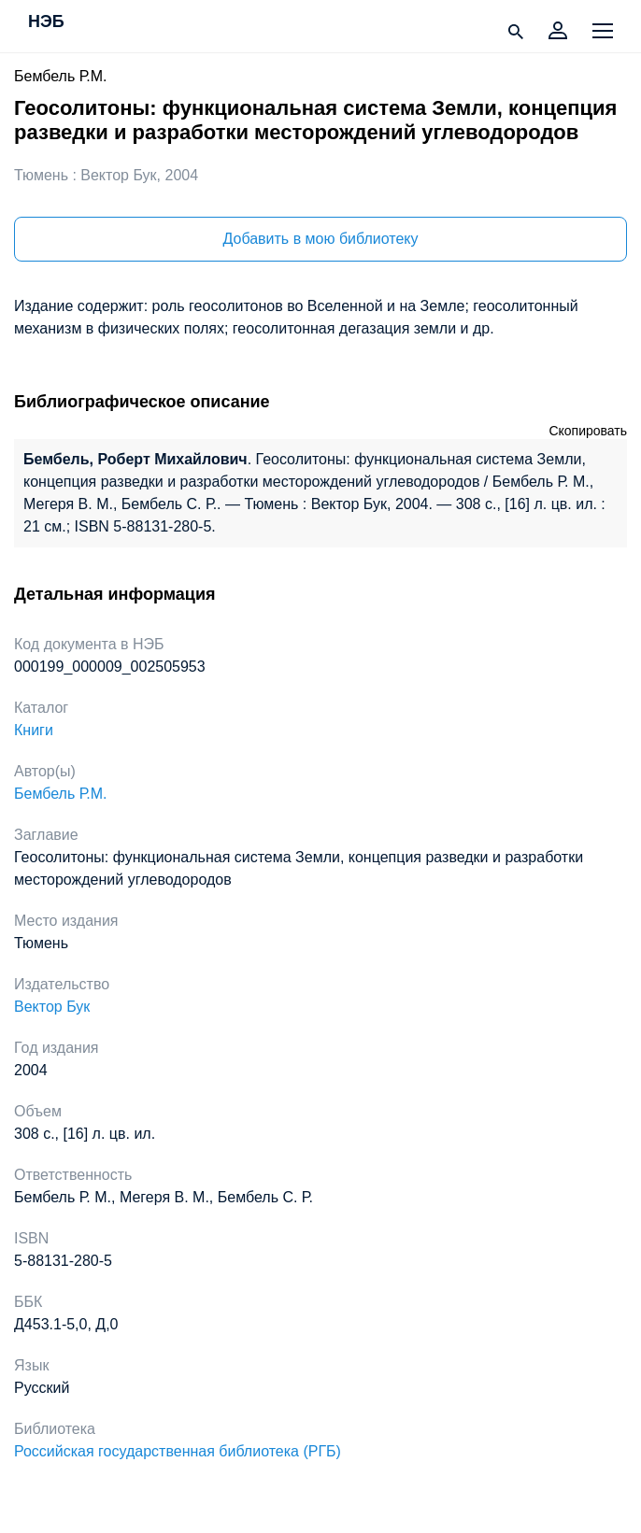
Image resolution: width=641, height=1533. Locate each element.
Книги (33, 730)
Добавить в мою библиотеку (320, 239)
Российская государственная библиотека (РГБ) (177, 1451)
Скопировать (587, 430)
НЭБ (46, 22)
